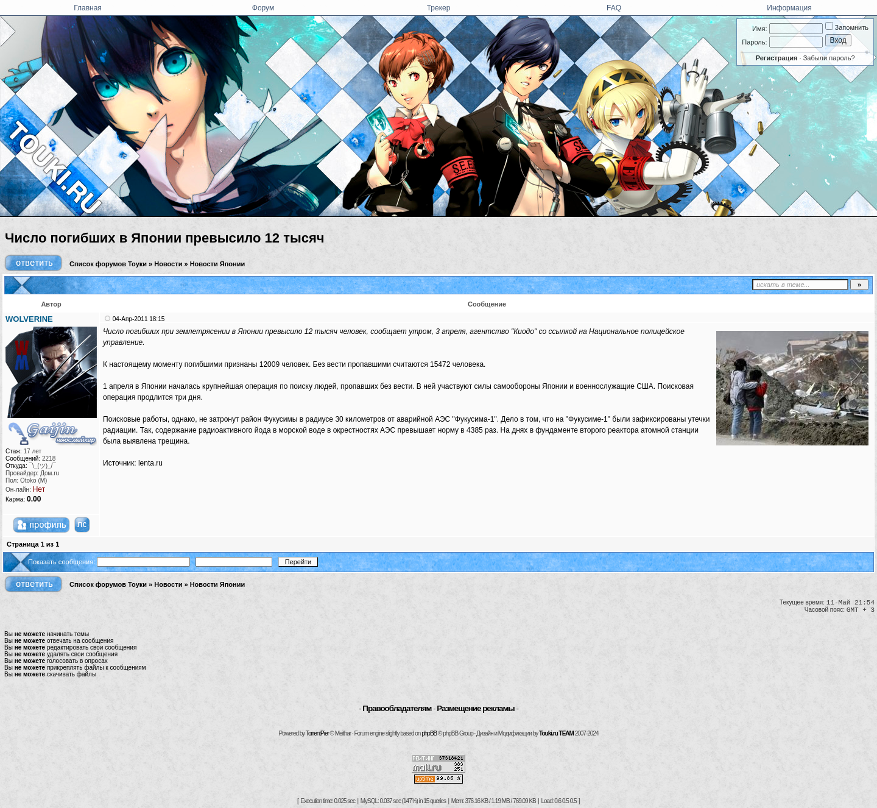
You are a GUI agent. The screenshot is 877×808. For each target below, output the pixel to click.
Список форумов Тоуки (108, 264)
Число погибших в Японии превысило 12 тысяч (165, 238)
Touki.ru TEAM (556, 733)
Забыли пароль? (829, 58)
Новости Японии (217, 264)
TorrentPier (317, 733)
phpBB (429, 733)
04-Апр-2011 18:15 (138, 319)
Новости (168, 264)
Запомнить (846, 27)
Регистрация (777, 58)
